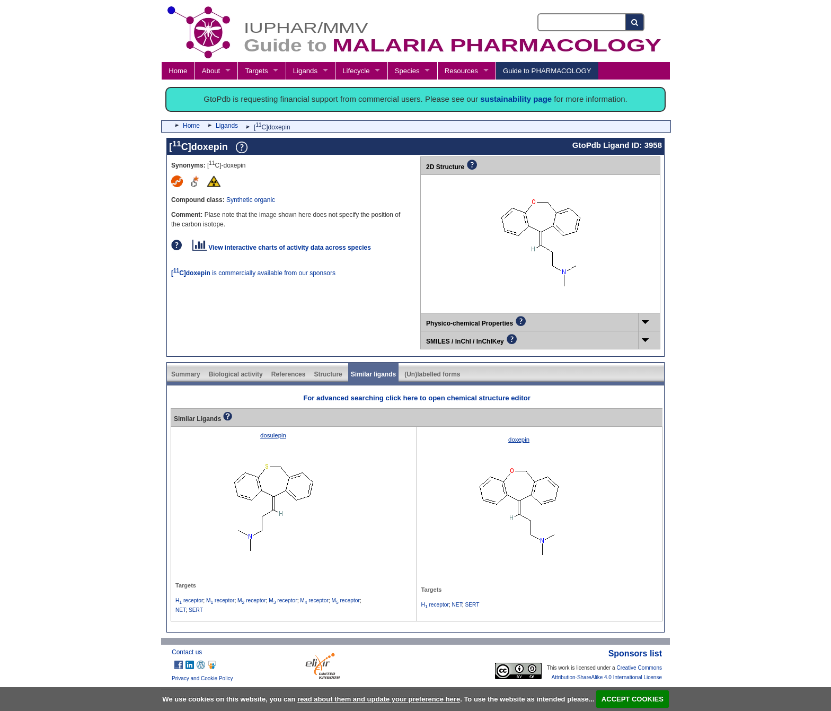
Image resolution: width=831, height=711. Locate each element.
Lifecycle (355, 71)
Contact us (187, 652)
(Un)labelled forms (432, 374)
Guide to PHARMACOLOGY (547, 71)
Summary (185, 374)
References (288, 374)
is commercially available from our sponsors (253, 273)
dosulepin (273, 435)
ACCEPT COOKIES (633, 699)
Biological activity (236, 374)
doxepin (518, 439)
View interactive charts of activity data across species (281, 247)
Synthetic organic (250, 200)
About (211, 71)
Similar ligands (373, 374)
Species (407, 71)
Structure (328, 374)
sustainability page (516, 98)
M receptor (220, 600)
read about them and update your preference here (378, 699)
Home (178, 71)
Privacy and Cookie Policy (202, 678)
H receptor (189, 600)
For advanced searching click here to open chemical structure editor (417, 398)
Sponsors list (635, 653)
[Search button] (635, 22)
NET (180, 610)
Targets (256, 71)
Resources (461, 71)
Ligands (305, 71)
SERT (196, 610)
